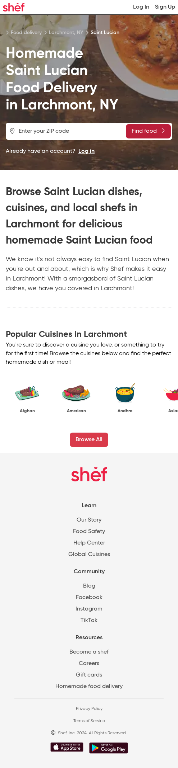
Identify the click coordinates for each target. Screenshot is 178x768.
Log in (86, 151)
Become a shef (89, 652)
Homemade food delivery (89, 686)
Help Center (89, 543)
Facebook (89, 597)
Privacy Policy (89, 709)
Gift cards (89, 675)
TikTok (89, 620)
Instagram (89, 609)
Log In (141, 7)
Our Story (89, 520)
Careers (89, 663)
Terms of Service (89, 721)
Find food (148, 131)
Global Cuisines (89, 554)
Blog (89, 586)
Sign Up (165, 7)
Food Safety (89, 531)
